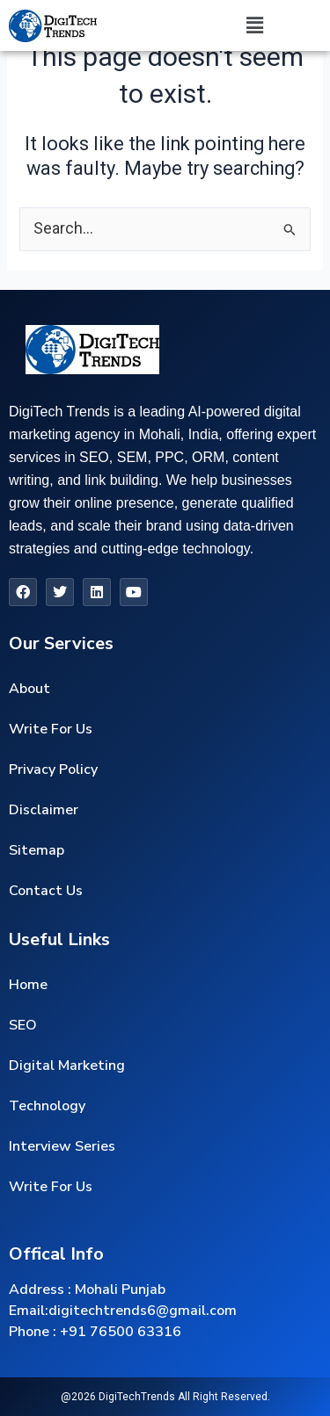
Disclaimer (43, 810)
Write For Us (50, 729)
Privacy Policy (53, 769)
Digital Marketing (67, 1065)
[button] (255, 25)
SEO (23, 1025)
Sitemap (36, 850)
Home (28, 984)
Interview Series (62, 1146)
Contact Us (46, 890)
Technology (47, 1106)
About (29, 688)
